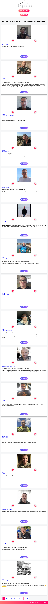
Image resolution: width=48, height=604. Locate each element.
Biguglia (3, 187)
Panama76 (4, 221)
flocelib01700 (5, 43)
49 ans (8, 580)
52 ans (7, 223)
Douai (3, 402)
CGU (33, 602)
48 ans (7, 258)
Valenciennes (5, 151)
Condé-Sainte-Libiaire (6, 545)
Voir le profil (24, 56)
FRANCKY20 (4, 186)
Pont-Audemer (5, 509)
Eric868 (3, 400)
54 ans (10, 509)
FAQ (30, 602)
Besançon (4, 580)
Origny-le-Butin (5, 330)
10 (27, 598)
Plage (3, 257)
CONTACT (45, 602)
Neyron (3, 44)
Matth (3, 365)
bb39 (3, 472)
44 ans (5, 473)
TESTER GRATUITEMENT (24, 10)
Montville (4, 223)
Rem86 (3, 114)
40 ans (6, 402)
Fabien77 (4, 543)
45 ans (10, 330)
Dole (3, 473)
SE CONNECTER (24, 14)
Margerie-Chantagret (6, 115)
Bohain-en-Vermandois (7, 366)
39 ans (13, 115)
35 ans (7, 44)
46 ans (15, 80)
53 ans (7, 187)
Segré (3, 437)
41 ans (13, 366)
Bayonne (3, 258)
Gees (3, 508)
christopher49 (5, 436)
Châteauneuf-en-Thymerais (8, 80)
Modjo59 (4, 150)
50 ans (9, 151)
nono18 (3, 293)
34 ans (13, 545)
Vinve (3, 579)
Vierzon (3, 294)
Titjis (3, 329)
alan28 (3, 78)
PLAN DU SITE (38, 602)
